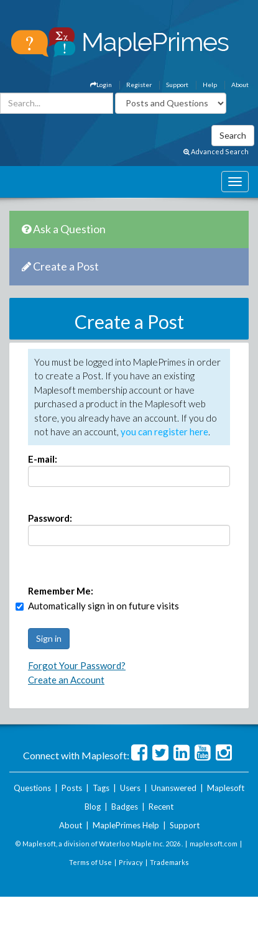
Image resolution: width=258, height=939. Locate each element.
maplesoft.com (213, 844)
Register (139, 84)
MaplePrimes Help (126, 825)
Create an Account (66, 679)
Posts (72, 788)
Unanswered (173, 788)
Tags (101, 788)
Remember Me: (60, 590)
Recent (161, 807)
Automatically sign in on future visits (103, 605)
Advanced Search (216, 151)
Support (177, 84)
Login (101, 84)
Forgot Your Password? (77, 665)
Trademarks (169, 862)
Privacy (131, 862)
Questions (32, 788)
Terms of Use (90, 862)
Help (210, 84)
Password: (50, 518)
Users (130, 788)
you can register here (164, 431)
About (240, 84)
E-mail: (42, 459)
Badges (124, 807)
